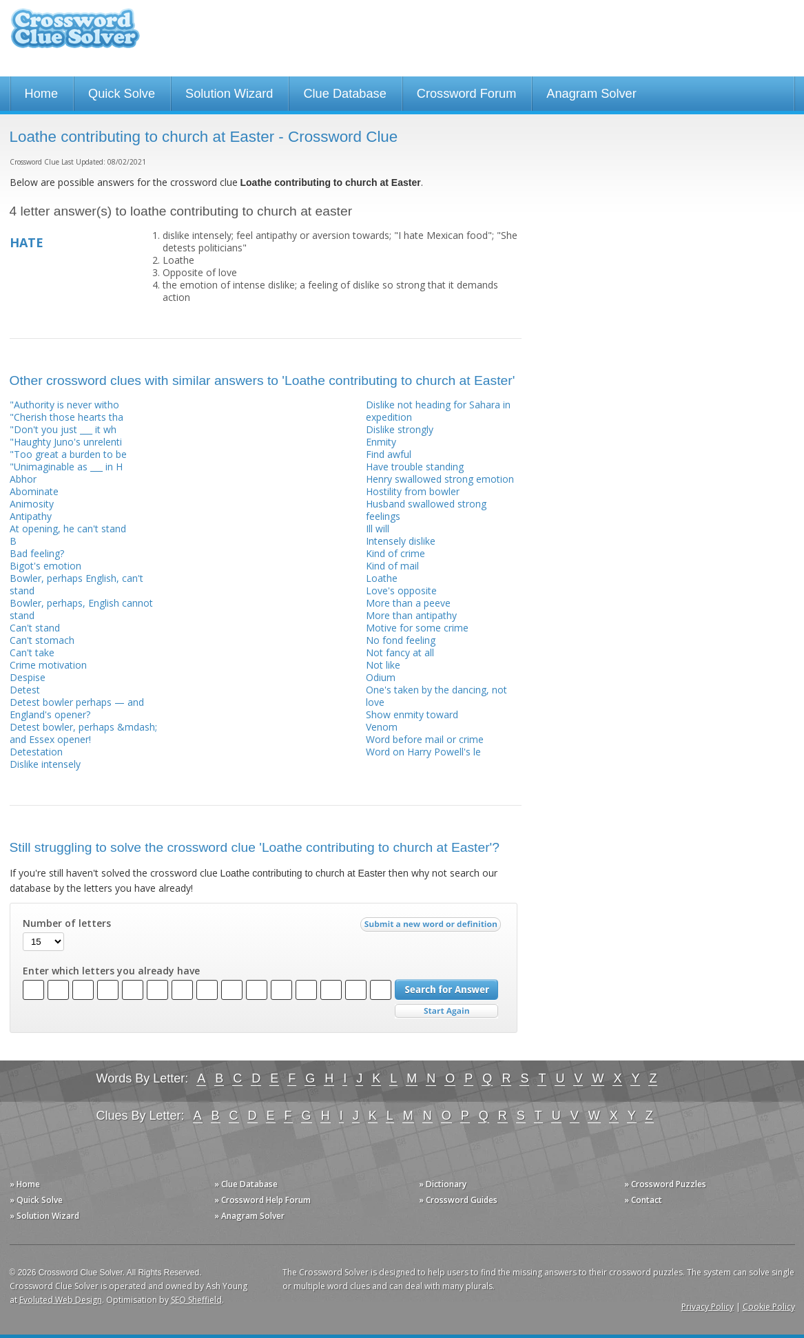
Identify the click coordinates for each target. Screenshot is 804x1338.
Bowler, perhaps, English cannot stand (81, 609)
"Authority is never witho (64, 404)
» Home (25, 1184)
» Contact (643, 1200)
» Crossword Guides (458, 1200)
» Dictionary (442, 1184)
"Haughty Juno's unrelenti (66, 441)
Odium (380, 677)
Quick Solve (121, 94)
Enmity (381, 441)
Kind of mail (392, 565)
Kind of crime (395, 553)
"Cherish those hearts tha (66, 417)
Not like (383, 664)
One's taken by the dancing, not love (436, 696)
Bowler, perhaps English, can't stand (76, 584)
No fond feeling (400, 640)
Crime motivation (48, 664)
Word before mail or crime (425, 739)
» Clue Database (246, 1184)
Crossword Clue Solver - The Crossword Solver (75, 35)
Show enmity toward (412, 714)
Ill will (377, 528)
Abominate (34, 491)
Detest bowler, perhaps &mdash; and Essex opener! (83, 733)
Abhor (23, 478)
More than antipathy (411, 615)
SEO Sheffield (196, 1300)
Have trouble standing (415, 466)
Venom (382, 726)
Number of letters (67, 923)
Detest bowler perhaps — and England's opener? (77, 708)
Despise (27, 677)
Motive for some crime (417, 627)
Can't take (32, 652)
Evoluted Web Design (60, 1300)
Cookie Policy (769, 1307)
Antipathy (31, 516)
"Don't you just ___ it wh (63, 429)
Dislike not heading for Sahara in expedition (438, 411)
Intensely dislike (400, 540)
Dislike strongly (399, 429)
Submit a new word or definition (432, 927)
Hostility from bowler (413, 491)
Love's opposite (401, 590)
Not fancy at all (400, 652)
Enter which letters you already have (111, 971)
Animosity (32, 503)
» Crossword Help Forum (262, 1200)
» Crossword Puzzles (665, 1184)
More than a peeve (408, 602)
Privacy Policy (707, 1307)
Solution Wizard (229, 94)
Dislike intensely (45, 764)
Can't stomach (42, 640)
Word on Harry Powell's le (423, 751)
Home (42, 94)
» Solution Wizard (44, 1216)
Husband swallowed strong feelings (426, 510)
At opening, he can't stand (68, 528)
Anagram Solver (591, 94)
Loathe (382, 578)
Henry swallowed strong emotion (440, 478)
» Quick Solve (36, 1200)
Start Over (446, 1011)
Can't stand (35, 627)
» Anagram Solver (249, 1216)
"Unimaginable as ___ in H (66, 466)
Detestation (36, 751)
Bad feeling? (37, 553)
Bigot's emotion (45, 565)
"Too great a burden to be (68, 454)
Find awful (388, 454)
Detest (25, 689)
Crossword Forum (467, 94)
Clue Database (344, 94)
